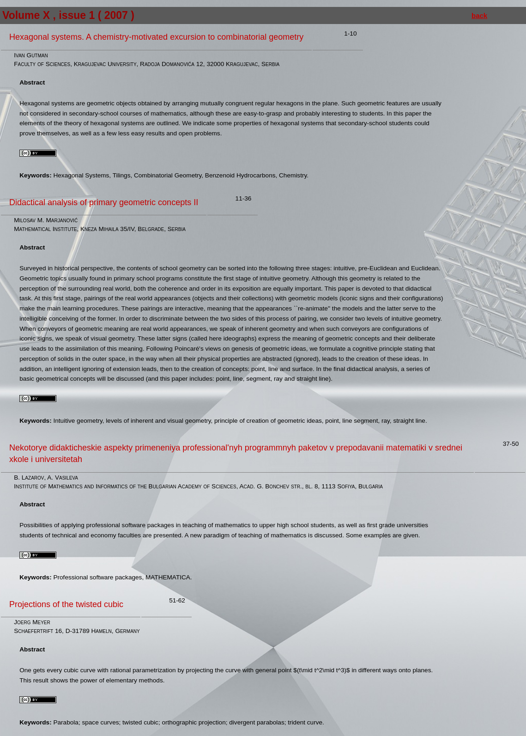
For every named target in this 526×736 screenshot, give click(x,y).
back (479, 15)
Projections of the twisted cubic (66, 604)
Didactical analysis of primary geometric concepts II (103, 202)
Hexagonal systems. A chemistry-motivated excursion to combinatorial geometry (156, 37)
